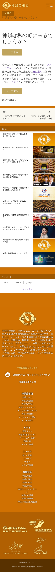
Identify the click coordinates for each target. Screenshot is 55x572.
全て (6, 282)
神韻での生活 (27, 404)
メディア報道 (27, 444)
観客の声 (27, 441)
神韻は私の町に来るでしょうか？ (19, 17)
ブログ (29, 282)
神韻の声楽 (27, 482)
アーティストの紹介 (27, 417)
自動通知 (37, 71)
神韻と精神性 (27, 414)
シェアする (12, 52)
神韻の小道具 (27, 495)
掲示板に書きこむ (27, 381)
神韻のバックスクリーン (27, 490)
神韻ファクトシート (27, 407)
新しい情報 (27, 455)
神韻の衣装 (27, 486)
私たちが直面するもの (27, 410)
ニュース (17, 282)
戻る (7, 13)
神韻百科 (27, 472)
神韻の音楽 (27, 479)
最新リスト (27, 431)
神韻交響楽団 (27, 401)
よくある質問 (27, 420)
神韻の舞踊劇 (27, 498)
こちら (15, 82)
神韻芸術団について (27, 435)
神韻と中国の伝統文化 (27, 502)
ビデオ (27, 427)
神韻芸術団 (27, 393)
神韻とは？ (27, 397)
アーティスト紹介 (27, 438)
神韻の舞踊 (27, 476)
